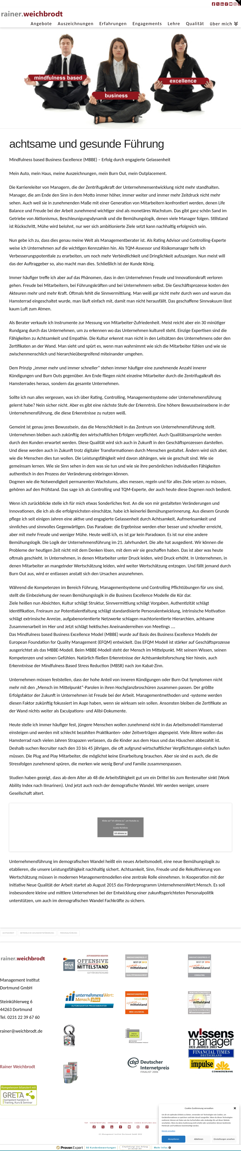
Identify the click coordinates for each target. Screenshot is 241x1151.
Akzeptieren (173, 1139)
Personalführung (68, 933)
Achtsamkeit (8, 933)
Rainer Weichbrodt (17, 1066)
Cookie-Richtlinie (120, 828)
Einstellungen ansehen (224, 1139)
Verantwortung (98, 1123)
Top (86, 1123)
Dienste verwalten (168, 1131)
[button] (234, 1108)
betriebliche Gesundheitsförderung (37, 933)
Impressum (113, 1123)
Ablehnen (198, 1139)
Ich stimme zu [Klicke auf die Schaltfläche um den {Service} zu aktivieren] (120, 833)
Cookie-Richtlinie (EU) (145, 1123)
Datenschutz (126, 1123)
